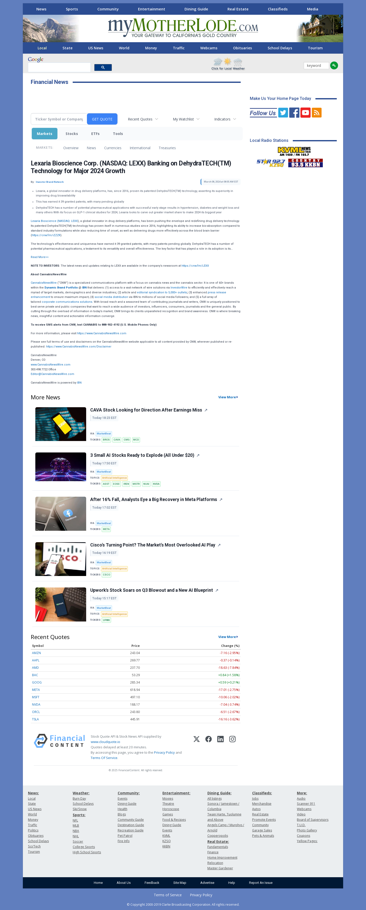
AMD (35, 667)
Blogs (122, 814)
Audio (301, 798)
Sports (72, 8)
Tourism (315, 48)
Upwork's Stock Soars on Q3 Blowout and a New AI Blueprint (151, 590)
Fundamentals (217, 847)
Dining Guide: (219, 793)
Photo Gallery (307, 830)
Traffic (179, 48)
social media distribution (111, 297)
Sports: (79, 814)
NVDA (156, 483)
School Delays (280, 48)
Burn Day (79, 798)
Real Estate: (218, 841)
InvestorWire (179, 287)
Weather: (81, 793)
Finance (213, 852)
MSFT (35, 697)
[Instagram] (232, 747)
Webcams (208, 48)
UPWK (106, 620)
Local (42, 48)
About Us (124, 883)
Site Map (179, 883)
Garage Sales (262, 830)
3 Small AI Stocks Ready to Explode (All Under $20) (142, 455)
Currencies (112, 147)
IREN (126, 483)
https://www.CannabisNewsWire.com (101, 333)
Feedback (152, 883)
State (67, 48)
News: (33, 793)
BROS (106, 439)
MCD (136, 439)
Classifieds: (262, 793)
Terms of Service (168, 894)
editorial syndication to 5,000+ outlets (162, 292)
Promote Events (264, 819)
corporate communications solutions (67, 302)
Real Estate (238, 8)
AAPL (35, 660)
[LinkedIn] (220, 747)
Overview (71, 147)
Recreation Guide (131, 830)
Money (151, 48)
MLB (76, 825)
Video (301, 814)
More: (302, 793)
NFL (75, 820)
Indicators (222, 119)
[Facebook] (208, 747)
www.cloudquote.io (105, 741)
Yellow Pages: (307, 841)
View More (227, 397)
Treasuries (167, 147)
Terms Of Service (104, 757)
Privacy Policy (164, 752)
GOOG (37, 682)
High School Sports (87, 852)
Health (122, 809)
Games (167, 814)
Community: (129, 793)
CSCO (106, 574)
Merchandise (261, 803)
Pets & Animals (263, 835)
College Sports (84, 847)
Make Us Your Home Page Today (280, 98)
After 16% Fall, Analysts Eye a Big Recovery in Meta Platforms (153, 499)
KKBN (166, 846)
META (106, 529)
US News (95, 48)
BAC (35, 675)
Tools (118, 133)
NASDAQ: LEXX (68, 221)
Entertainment (151, 8)
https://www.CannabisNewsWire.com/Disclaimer (78, 346)
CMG (127, 439)
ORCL (36, 712)
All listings (214, 798)
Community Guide (131, 819)
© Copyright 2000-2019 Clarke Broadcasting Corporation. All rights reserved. (183, 904)
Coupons (303, 835)
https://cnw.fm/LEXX (195, 265)
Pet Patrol (125, 835)
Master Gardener (220, 868)
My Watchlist (183, 119)
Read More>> (40, 257)
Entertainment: (176, 793)
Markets (44, 133)
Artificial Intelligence (114, 477)
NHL (76, 836)
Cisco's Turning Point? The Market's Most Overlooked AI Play (152, 545)
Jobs (255, 798)
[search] (58, 67)
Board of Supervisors (312, 819)
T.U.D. (301, 825)
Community (108, 8)
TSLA (35, 719)
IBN (79, 382)
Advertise (207, 883)
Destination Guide (131, 825)
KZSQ (166, 841)
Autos (256, 809)
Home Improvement (222, 857)
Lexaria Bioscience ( (44, 221)
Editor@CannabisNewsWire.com (52, 374)
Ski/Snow (80, 809)
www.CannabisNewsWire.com (50, 364)
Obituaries (242, 48)
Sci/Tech (34, 846)
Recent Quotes (140, 119)
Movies (167, 798)
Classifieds (278, 8)
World (124, 48)
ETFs (95, 133)
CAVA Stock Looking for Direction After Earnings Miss (146, 410)
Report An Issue (260, 883)
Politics (33, 830)
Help (231, 883)
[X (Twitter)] (196, 747)
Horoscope (170, 809)
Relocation (215, 863)
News (41, 8)
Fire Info (124, 841)
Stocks (72, 133)
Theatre (168, 803)
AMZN (36, 653)
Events (122, 798)
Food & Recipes (174, 819)
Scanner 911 (306, 803)
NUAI (146, 483)
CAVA (117, 439)
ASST (106, 483)
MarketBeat (104, 433)
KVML (166, 835)
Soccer (78, 841)
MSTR (136, 483)
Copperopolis (217, 835)
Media (312, 8)
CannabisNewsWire (44, 282)
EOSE (116, 483)
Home (98, 883)
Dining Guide (196, 8)
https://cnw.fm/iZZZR (46, 235)
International (140, 147)
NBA (76, 831)
